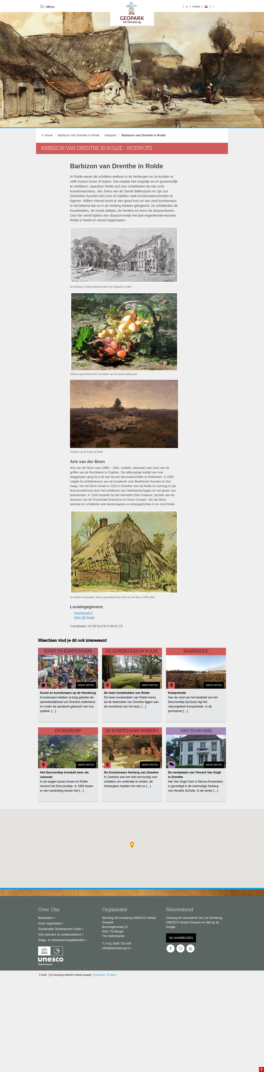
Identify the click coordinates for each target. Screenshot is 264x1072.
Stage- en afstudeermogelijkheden (61, 886)
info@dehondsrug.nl (115, 894)
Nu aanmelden (181, 884)
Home (47, 81)
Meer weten (86, 631)
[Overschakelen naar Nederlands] (206, 6)
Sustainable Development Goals (59, 875)
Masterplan (45, 864)
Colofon (113, 921)
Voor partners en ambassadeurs (59, 881)
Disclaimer (100, 921)
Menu (47, 7)
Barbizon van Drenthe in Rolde (79, 81)
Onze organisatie (49, 869)
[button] (132, 791)
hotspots (111, 81)
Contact (196, 6)
